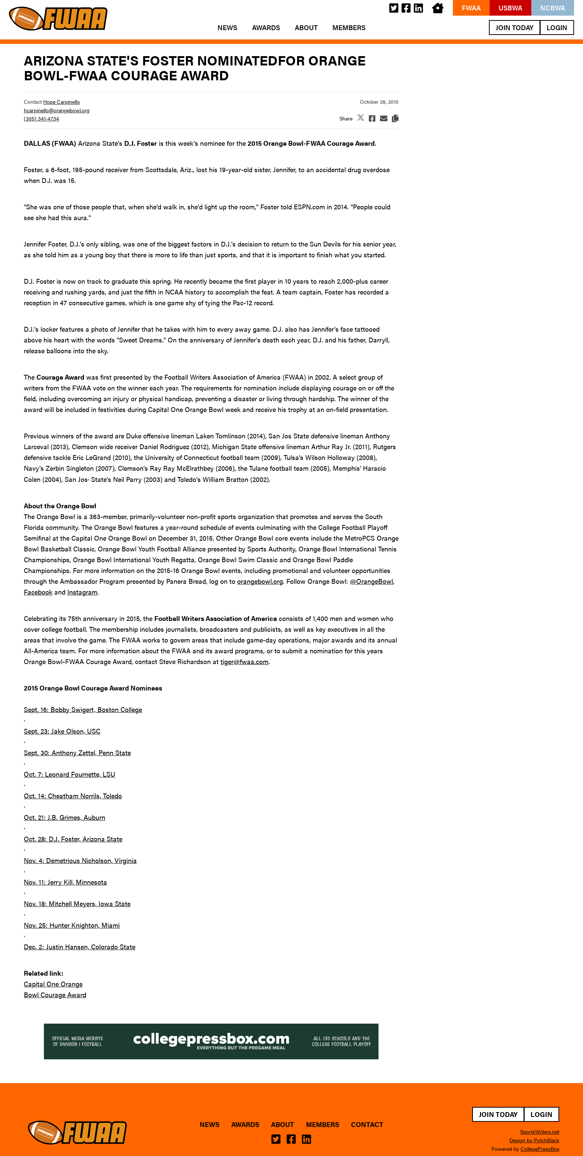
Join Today (515, 27)
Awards (266, 27)
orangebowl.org (260, 581)
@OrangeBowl (371, 581)
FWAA (471, 7)
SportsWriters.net (539, 1131)
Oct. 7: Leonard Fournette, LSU (69, 774)
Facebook (38, 591)
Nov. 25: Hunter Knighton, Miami (72, 925)
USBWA (510, 7)
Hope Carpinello (61, 101)
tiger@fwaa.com (244, 661)
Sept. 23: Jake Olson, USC (62, 730)
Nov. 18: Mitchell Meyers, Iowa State (77, 903)
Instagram (82, 591)
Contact (367, 1124)
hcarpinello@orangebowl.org (57, 110)
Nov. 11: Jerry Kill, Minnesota (65, 881)
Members (348, 27)
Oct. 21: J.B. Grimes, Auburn (64, 817)
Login (557, 27)
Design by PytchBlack (534, 1140)
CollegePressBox (540, 1148)
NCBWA (552, 7)
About (306, 27)
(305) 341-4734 (41, 118)
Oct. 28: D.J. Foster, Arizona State (73, 838)
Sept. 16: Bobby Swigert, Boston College (83, 709)
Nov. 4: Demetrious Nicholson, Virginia (80, 860)
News (227, 27)
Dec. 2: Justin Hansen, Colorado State (79, 946)
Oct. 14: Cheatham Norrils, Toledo (73, 795)
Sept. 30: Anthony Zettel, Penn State (77, 752)
